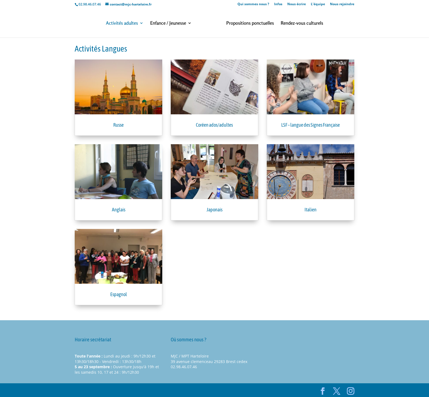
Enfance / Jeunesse (168, 23)
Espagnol (118, 294)
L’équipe (318, 4)
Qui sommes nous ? (253, 4)
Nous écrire (296, 4)
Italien (311, 209)
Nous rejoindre (342, 4)
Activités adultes (122, 23)
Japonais (214, 209)
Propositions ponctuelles (250, 23)
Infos (278, 4)
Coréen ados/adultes (214, 125)
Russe (118, 125)
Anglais (118, 209)
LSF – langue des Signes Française (310, 125)
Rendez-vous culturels (302, 23)
